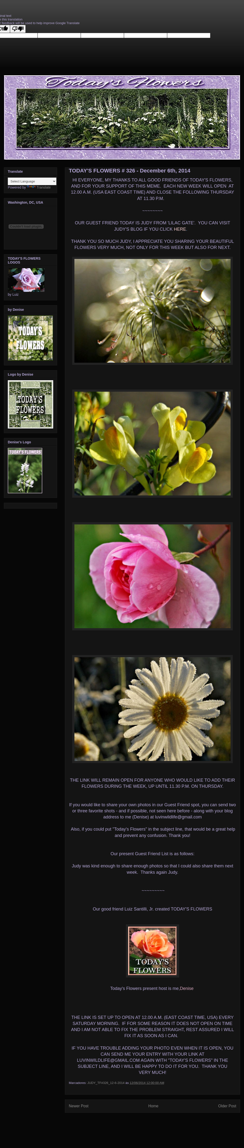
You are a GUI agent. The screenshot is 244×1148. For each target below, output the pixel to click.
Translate (39, 187)
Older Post (227, 1106)
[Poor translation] (18, 29)
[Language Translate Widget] (32, 181)
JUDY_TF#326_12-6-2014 (105, 1083)
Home (153, 1106)
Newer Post (79, 1106)
